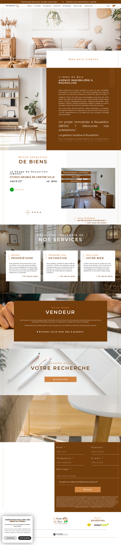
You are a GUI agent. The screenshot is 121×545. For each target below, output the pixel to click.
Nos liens (91, 529)
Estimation (56, 6)
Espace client (78, 6)
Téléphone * (65, 458)
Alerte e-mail (88, 6)
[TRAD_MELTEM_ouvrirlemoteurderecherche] (12, 6)
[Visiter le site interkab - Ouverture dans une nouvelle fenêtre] (101, 524)
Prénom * (98, 447)
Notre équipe (67, 6)
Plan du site (57, 529)
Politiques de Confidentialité (81, 506)
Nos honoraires (49, 529)
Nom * (60, 447)
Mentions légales (64, 529)
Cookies (104, 529)
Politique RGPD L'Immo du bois (77, 529)
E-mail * (97, 458)
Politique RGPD (97, 529)
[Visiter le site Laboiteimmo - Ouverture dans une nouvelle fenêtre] (60, 536)
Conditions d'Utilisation (96, 506)
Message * (63, 469)
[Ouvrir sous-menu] (32, 6)
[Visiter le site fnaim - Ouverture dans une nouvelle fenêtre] (89, 524)
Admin (86, 529)
